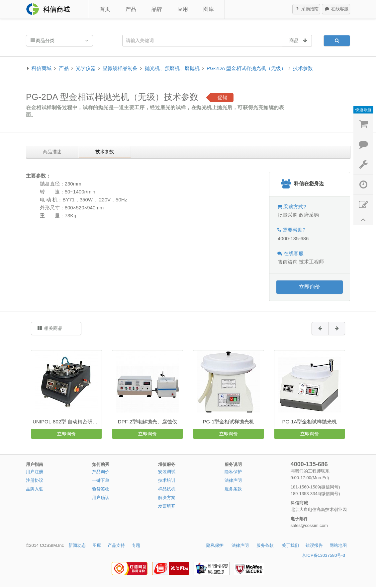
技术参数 (303, 68)
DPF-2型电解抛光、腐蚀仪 (147, 421)
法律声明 (233, 480)
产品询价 (100, 471)
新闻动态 (77, 545)
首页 (105, 9)
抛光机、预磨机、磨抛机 (172, 68)
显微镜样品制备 (120, 68)
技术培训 (166, 480)
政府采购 (309, 215)
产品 (131, 9)
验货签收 (100, 488)
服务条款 (233, 488)
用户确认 (100, 497)
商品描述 (52, 151)
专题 (136, 545)
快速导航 (363, 110)
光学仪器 (86, 68)
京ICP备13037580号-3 (323, 555)
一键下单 (100, 480)
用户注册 (34, 471)
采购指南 (306, 9)
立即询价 (309, 287)
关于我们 (290, 545)
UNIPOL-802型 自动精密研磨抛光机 (67, 421)
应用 (182, 9)
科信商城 (41, 68)
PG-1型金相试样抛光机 (228, 421)
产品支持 (116, 545)
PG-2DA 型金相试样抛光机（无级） (246, 68)
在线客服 (336, 9)
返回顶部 (363, 220)
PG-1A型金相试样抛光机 (309, 421)
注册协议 (34, 480)
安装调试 (166, 471)
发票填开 (166, 506)
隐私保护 (233, 471)
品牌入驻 (34, 488)
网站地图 (338, 545)
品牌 (156, 9)
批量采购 (288, 215)
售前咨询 (288, 261)
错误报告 (314, 545)
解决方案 (166, 497)
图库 (208, 9)
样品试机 (166, 488)
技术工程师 (311, 261)
